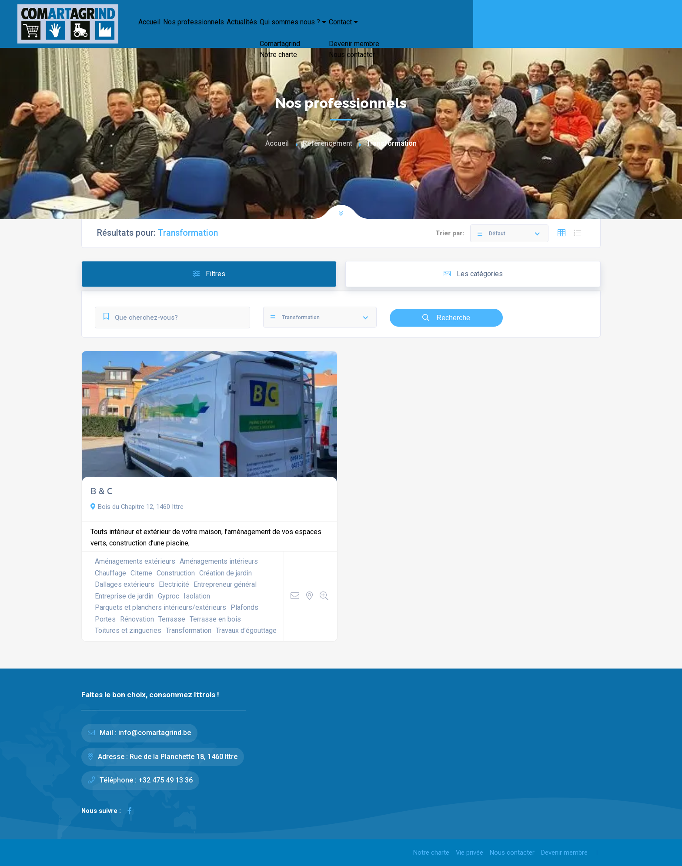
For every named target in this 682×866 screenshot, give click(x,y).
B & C (101, 491)
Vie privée (469, 852)
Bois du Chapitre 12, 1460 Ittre (137, 507)
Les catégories (473, 274)
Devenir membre (564, 852)
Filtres (209, 274)
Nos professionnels (223, 26)
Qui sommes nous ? (369, 26)
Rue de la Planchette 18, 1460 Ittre (183, 756)
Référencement (327, 143)
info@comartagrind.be (154, 733)
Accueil (157, 26)
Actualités (293, 26)
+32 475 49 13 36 (165, 780)
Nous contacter (512, 852)
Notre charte (431, 852)
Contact (446, 26)
